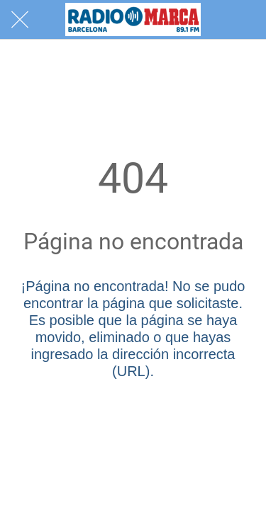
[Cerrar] (19, 19)
